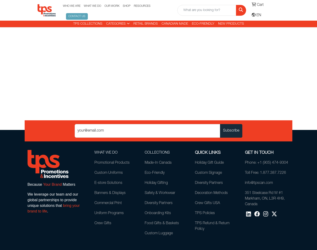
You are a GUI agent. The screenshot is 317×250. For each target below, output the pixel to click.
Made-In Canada (158, 163)
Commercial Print (108, 203)
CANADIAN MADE (175, 24)
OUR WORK (112, 6)
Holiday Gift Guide (209, 163)
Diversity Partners (159, 203)
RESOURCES (142, 6)
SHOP (127, 6)
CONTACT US (76, 16)
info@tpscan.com (259, 183)
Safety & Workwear (160, 193)
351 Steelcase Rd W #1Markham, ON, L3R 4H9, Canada (265, 198)
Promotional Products (112, 163)
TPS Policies (205, 213)
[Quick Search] (206, 10)
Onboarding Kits (158, 213)
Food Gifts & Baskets (162, 223)
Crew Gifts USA (207, 203)
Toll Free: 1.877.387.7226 (265, 173)
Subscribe (231, 131)
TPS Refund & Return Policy (212, 226)
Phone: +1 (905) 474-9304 (266, 163)
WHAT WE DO (92, 6)
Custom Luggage (159, 233)
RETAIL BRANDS (145, 24)
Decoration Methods (211, 193)
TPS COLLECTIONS (87, 24)
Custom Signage (208, 173)
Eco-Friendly (203, 24)
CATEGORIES (116, 24)
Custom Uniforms (108, 173)
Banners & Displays (110, 193)
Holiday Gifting (156, 183)
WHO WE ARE (72, 6)
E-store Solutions (108, 183)
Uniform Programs (109, 213)
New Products (231, 24)
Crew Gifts (102, 223)
